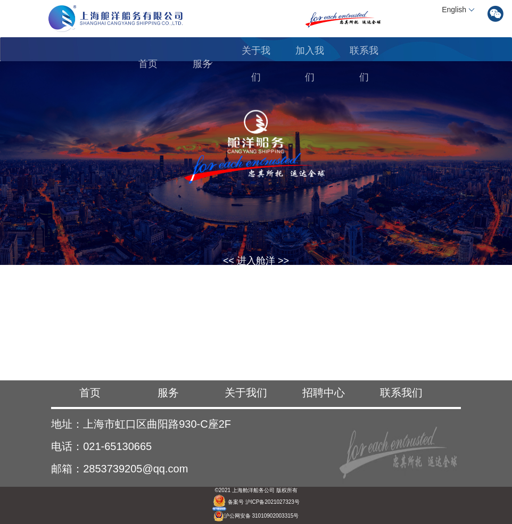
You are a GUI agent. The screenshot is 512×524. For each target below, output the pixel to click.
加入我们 (309, 63)
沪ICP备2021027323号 (272, 502)
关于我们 (256, 63)
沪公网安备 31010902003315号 (256, 516)
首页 (148, 64)
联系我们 (364, 63)
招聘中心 (323, 392)
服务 (203, 64)
